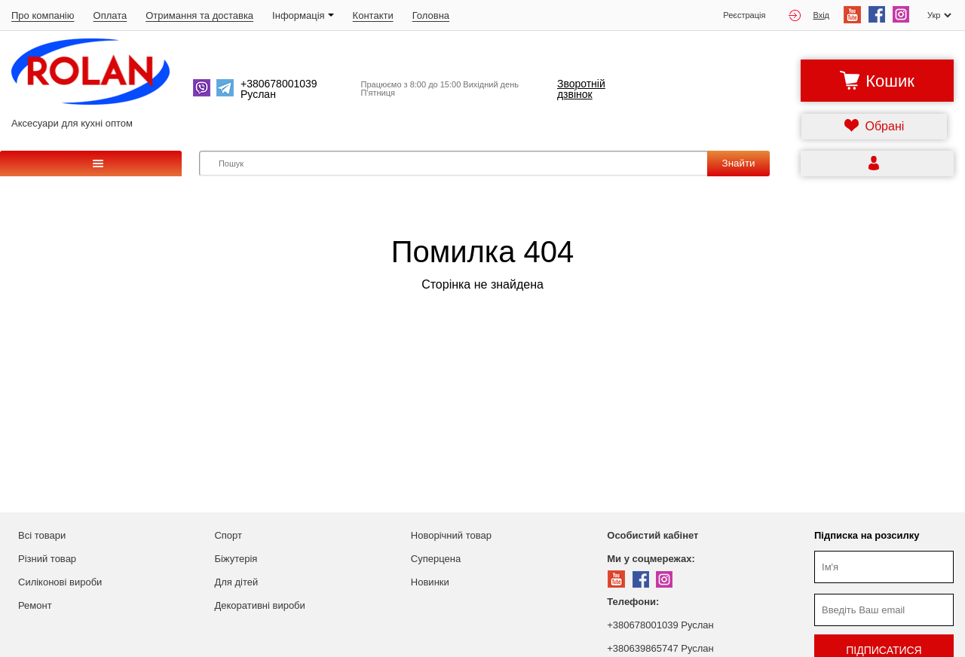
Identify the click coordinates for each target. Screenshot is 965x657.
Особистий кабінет (652, 535)
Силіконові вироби (60, 582)
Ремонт (35, 605)
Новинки (430, 582)
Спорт (228, 535)
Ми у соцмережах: (650, 558)
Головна (430, 15)
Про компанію (43, 15)
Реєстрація (744, 15)
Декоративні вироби (259, 605)
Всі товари (42, 535)
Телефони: (633, 601)
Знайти (738, 163)
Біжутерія (235, 558)
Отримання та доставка (199, 15)
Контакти (373, 15)
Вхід (809, 15)
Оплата (110, 15)
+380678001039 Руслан (660, 625)
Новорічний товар (451, 535)
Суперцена (436, 558)
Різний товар (47, 558)
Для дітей (236, 582)
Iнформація (303, 15)
